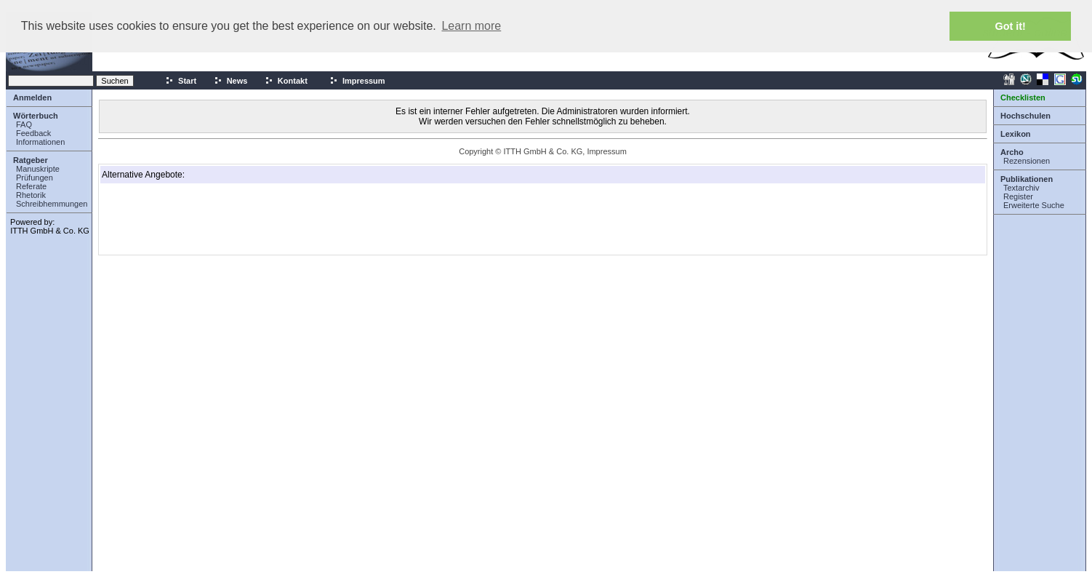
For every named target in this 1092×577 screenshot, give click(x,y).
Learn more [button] (471, 26)
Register (1018, 196)
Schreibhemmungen (51, 203)
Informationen (40, 142)
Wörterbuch (35, 115)
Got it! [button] (1010, 26)
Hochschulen (1025, 115)
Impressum (357, 80)
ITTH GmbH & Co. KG (49, 230)
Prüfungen (34, 177)
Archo (1012, 152)
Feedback (33, 133)
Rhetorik (31, 195)
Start (180, 80)
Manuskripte (38, 168)
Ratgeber (30, 160)
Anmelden (32, 97)
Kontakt (286, 80)
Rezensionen (1026, 160)
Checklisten (1022, 97)
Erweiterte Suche (1033, 205)
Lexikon (1015, 134)
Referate (31, 186)
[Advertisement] (174, 219)
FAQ (24, 124)
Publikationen (1026, 179)
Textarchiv (1021, 187)
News (231, 80)
